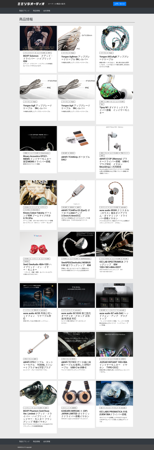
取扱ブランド (24, 11)
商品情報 (36, 11)
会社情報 (46, 11)
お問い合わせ (120, 4)
